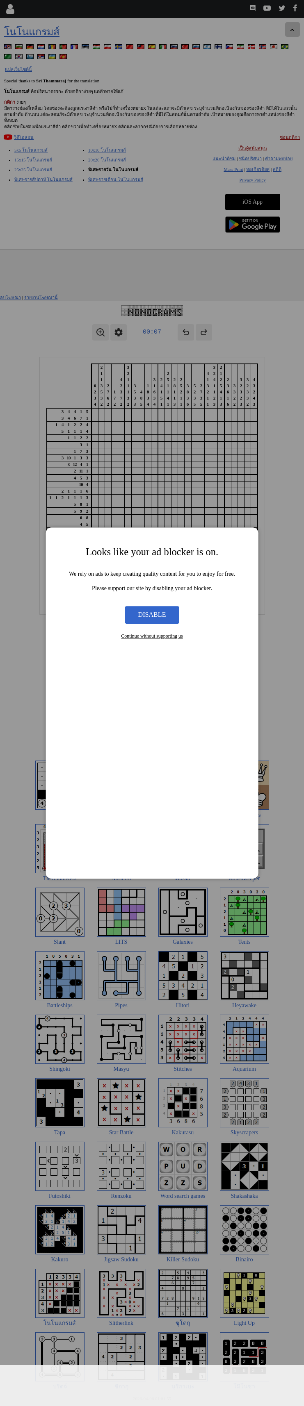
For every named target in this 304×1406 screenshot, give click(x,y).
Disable (152, 614)
